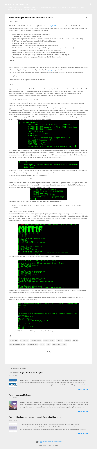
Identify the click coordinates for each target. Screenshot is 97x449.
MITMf (42, 344)
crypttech (68, 340)
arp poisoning (13, 340)
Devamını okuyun (82, 389)
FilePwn (75, 340)
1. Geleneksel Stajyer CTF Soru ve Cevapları (26, 373)
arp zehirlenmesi (36, 340)
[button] (87, 17)
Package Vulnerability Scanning (21, 395)
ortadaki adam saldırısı (59, 344)
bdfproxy (59, 340)
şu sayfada (51, 70)
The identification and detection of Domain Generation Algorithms (35, 417)
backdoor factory (48, 340)
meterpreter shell (32, 344)
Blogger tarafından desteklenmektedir (48, 442)
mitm (48, 344)
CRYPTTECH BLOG (18, 4)
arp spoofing (24, 340)
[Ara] (91, 4)
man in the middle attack (17, 344)
